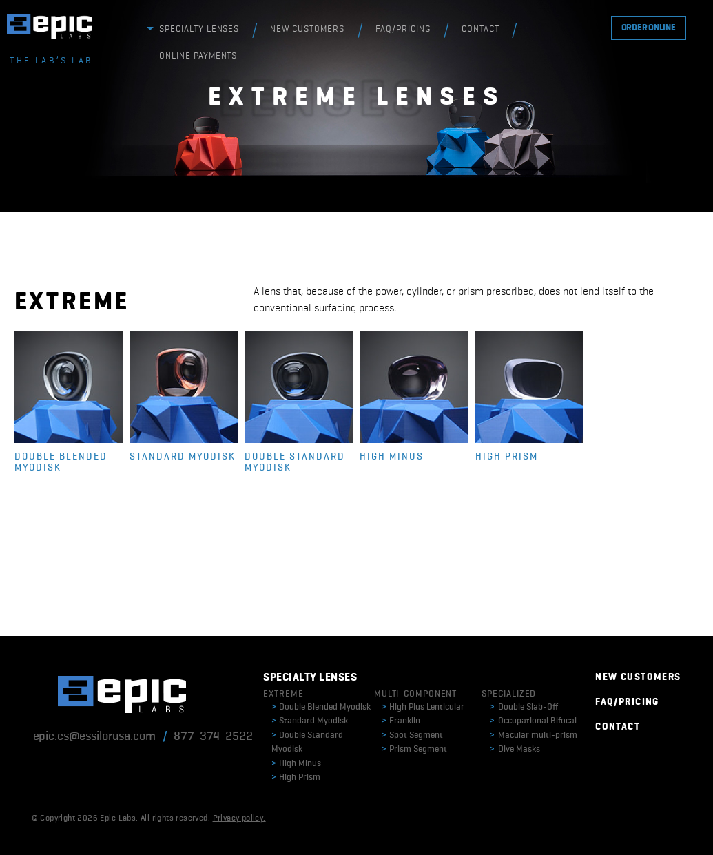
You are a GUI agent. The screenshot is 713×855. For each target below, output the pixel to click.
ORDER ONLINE (648, 27)
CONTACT (480, 29)
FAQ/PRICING (403, 29)
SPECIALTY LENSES (199, 29)
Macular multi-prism (533, 735)
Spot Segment (412, 735)
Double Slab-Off (524, 707)
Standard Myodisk (309, 721)
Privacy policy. (239, 818)
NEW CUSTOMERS (307, 29)
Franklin (401, 721)
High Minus (296, 763)
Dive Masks (515, 749)
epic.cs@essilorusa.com (94, 736)
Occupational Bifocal (533, 721)
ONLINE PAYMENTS (198, 56)
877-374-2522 (213, 736)
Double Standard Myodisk (307, 742)
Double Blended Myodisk (321, 707)
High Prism (295, 777)
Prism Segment (414, 749)
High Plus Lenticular (423, 707)
